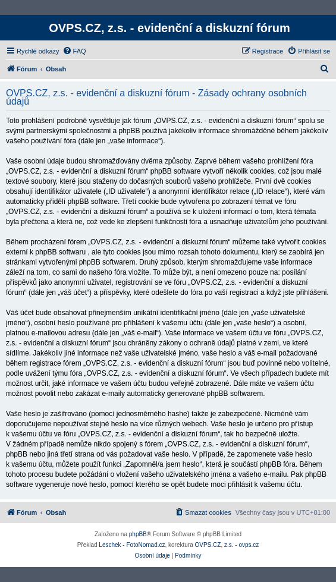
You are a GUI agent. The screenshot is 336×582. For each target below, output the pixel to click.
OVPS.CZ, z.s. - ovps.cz (227, 545)
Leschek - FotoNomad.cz (132, 545)
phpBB (138, 534)
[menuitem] (74, 51)
